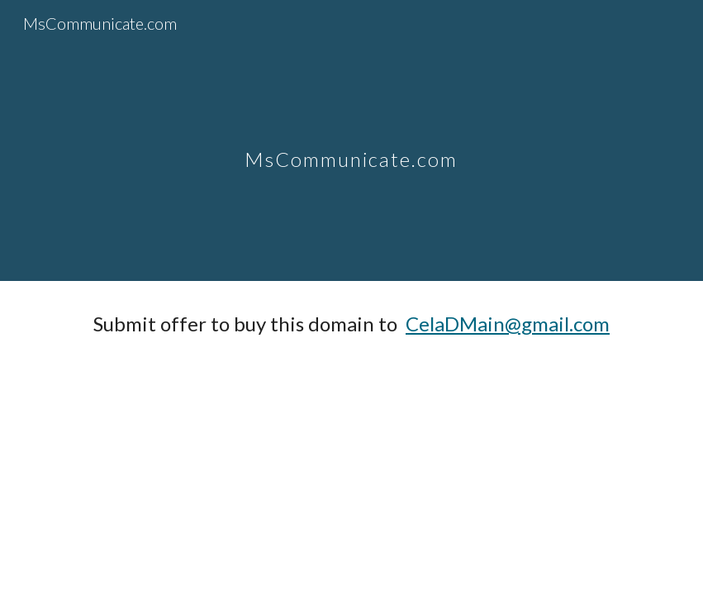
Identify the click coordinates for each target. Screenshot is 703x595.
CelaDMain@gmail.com (508, 324)
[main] (351, 140)
